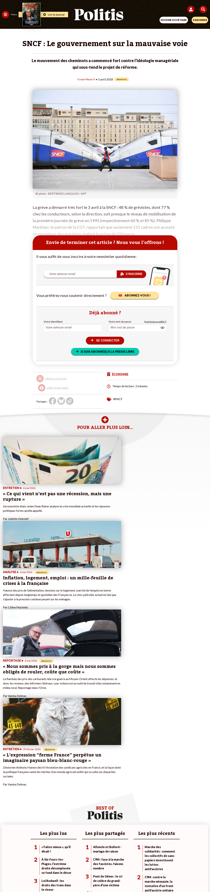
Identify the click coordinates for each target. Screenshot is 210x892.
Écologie (7, 756)
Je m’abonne (78, 756)
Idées (5, 763)
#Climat (144, 748)
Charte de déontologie (79, 866)
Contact (29, 866)
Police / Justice (43, 767)
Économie (40, 756)
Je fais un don (78, 748)
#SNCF (117, 398)
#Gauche (145, 756)
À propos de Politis (82, 763)
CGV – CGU (105, 866)
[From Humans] (102, 879)
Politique (7, 752)
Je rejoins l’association (83, 760)
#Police (144, 752)
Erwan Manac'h (86, 79)
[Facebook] (57, 879)
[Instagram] (91, 879)
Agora (5, 748)
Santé (38, 763)
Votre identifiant (53, 321)
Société (6, 760)
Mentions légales (49, 866)
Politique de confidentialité (135, 866)
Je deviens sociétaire (83, 752)
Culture (6, 767)
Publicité (162, 866)
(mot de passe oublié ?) (155, 321)
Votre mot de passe (120, 321)
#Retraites (146, 760)
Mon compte (78, 767)
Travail (39, 752)
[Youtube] (80, 879)
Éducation (41, 760)
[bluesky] (68, 879)
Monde (39, 748)
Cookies (178, 866)
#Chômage (146, 763)
